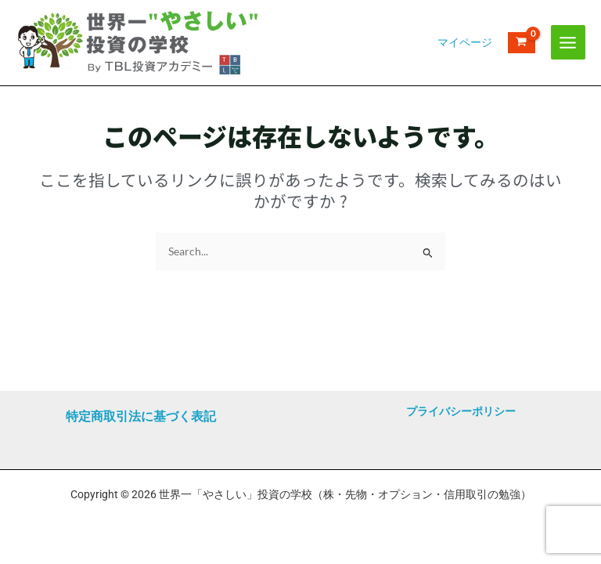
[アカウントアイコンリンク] (464, 58)
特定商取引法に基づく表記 (141, 416)
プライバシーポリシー (461, 411)
